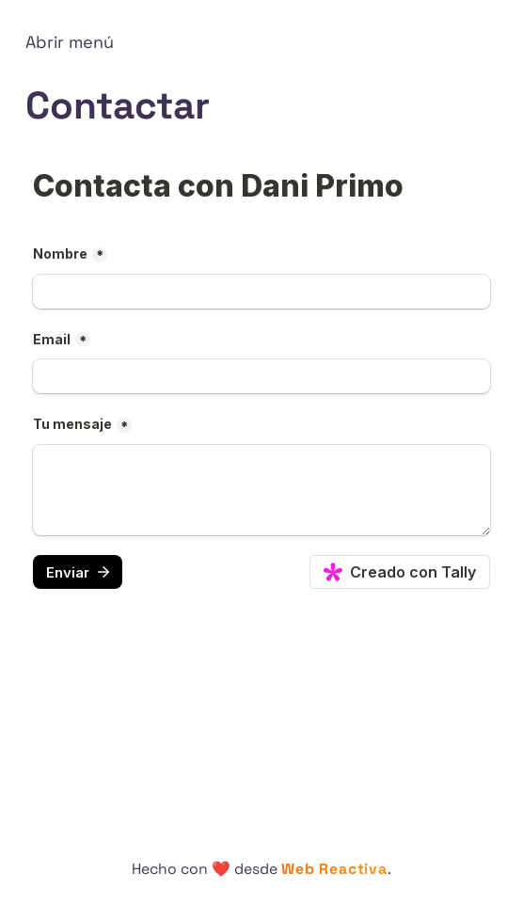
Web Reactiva (334, 869)
